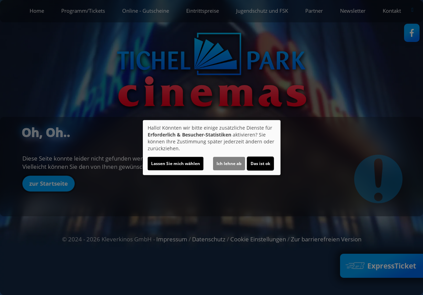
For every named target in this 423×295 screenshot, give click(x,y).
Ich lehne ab (229, 163)
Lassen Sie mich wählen (175, 163)
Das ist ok (260, 163)
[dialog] (212, 147)
